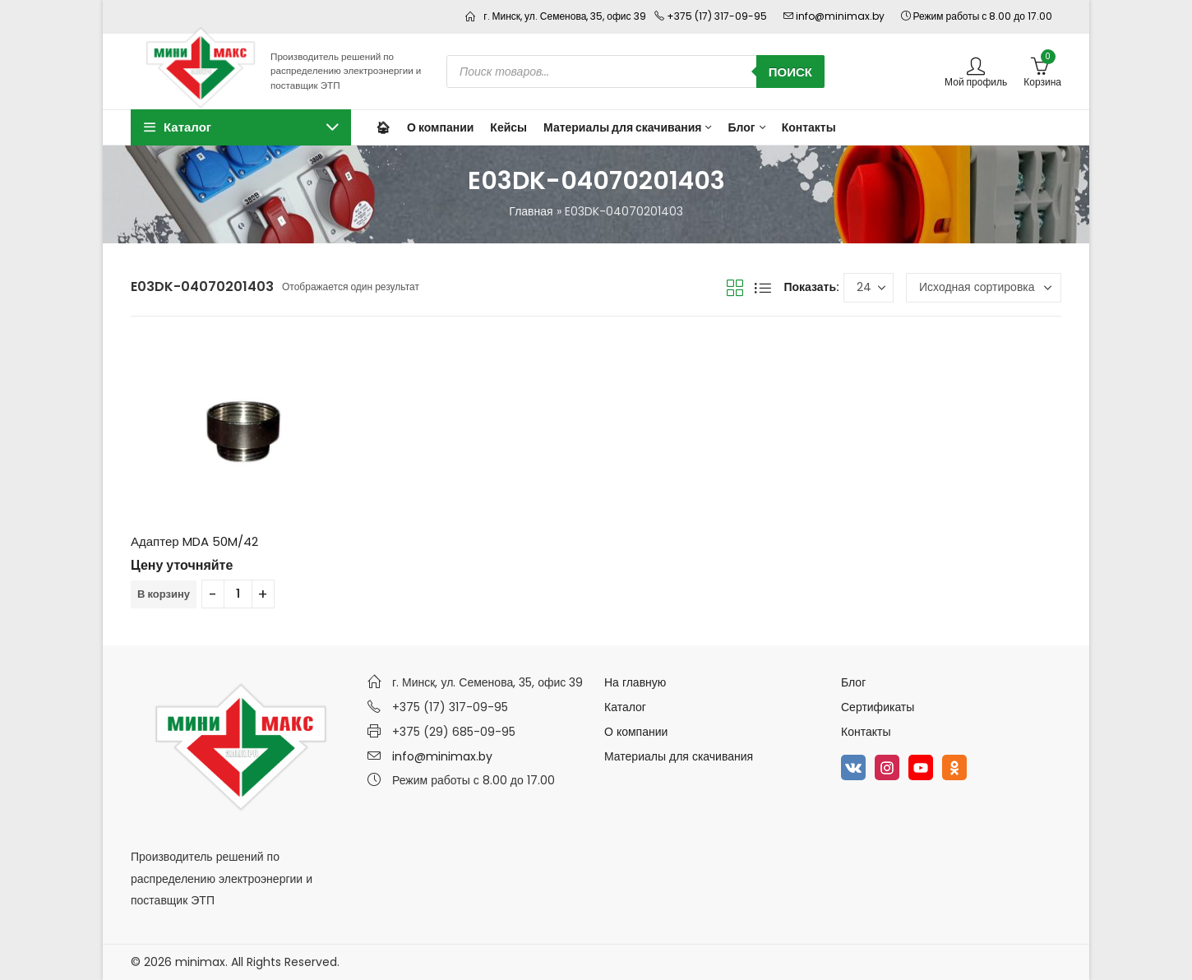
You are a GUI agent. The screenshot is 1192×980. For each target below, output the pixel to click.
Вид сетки (735, 287)
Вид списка (763, 287)
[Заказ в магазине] (983, 288)
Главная (530, 211)
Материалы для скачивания (678, 756)
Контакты (865, 731)
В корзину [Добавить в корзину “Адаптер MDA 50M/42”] (163, 594)
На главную (635, 682)
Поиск (790, 72)
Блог (853, 682)
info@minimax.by (442, 756)
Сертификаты (877, 707)
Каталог (625, 707)
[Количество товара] (238, 594)
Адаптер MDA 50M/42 (194, 541)
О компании (636, 731)
